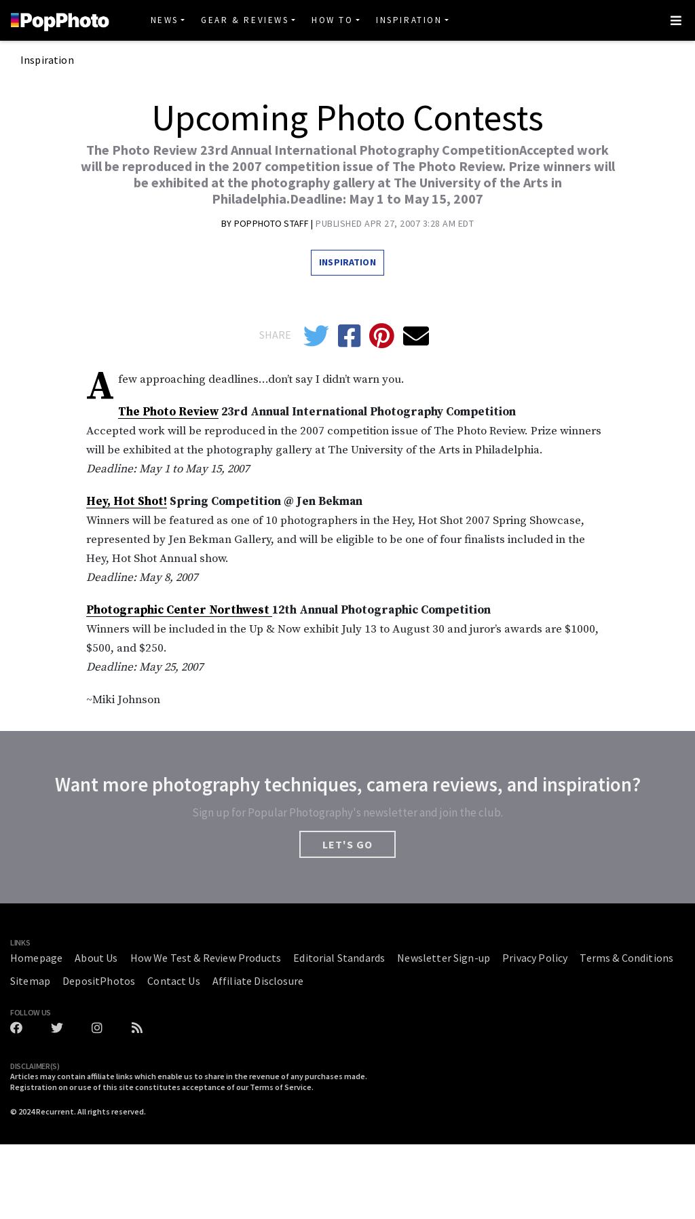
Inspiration (409, 20)
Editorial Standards (339, 957)
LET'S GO (347, 844)
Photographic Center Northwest (179, 610)
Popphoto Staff (272, 223)
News (165, 20)
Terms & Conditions (626, 957)
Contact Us (173, 981)
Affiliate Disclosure (257, 981)
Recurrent (55, 1111)
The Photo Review (168, 412)
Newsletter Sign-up (443, 957)
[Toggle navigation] (676, 20)
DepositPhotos (98, 981)
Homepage (36, 957)
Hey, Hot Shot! (126, 501)
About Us (96, 957)
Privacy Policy (534, 957)
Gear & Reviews (244, 20)
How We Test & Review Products (206, 957)
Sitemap (30, 981)
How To (333, 20)
